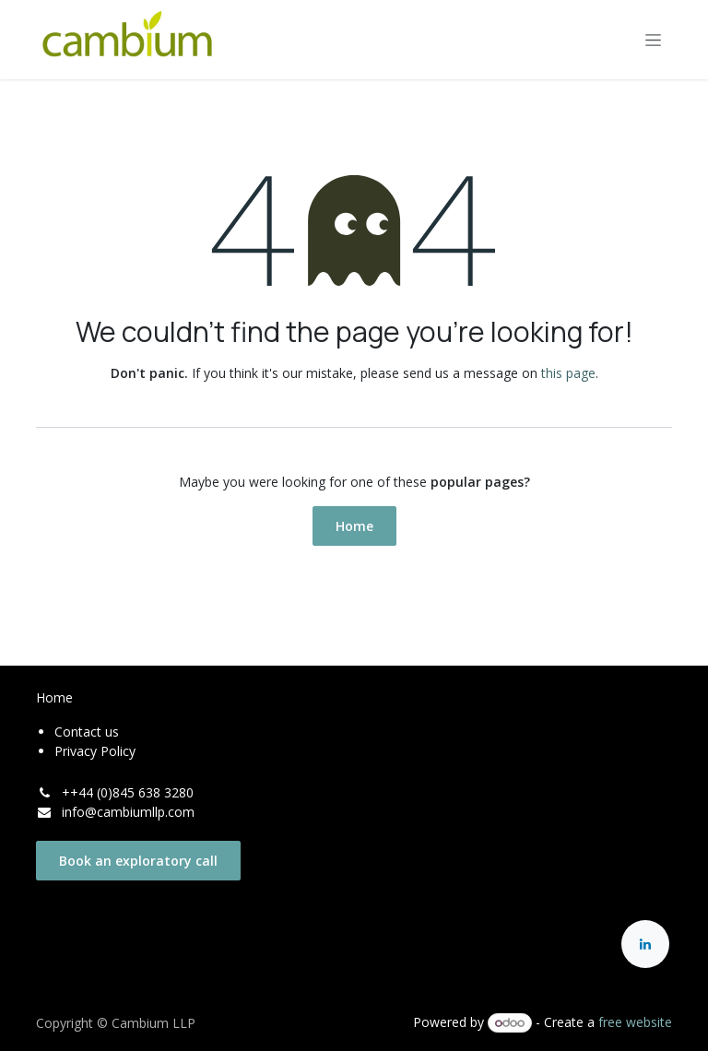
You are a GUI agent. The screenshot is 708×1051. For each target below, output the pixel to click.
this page (568, 373)
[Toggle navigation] (653, 40)
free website (635, 1022)
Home (354, 526)
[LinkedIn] (645, 944)
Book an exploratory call (138, 860)
